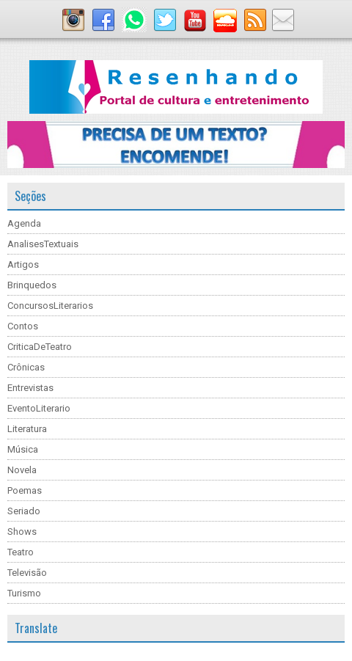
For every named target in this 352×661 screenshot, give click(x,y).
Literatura (27, 428)
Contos (22, 326)
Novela (22, 469)
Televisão (27, 572)
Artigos (23, 264)
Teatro (20, 552)
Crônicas (26, 367)
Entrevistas (30, 387)
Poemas (24, 490)
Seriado (23, 510)
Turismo (24, 593)
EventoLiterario (38, 408)
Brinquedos (31, 285)
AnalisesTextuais (42, 243)
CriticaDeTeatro (39, 346)
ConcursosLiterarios (50, 305)
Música (22, 449)
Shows (22, 531)
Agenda (24, 223)
